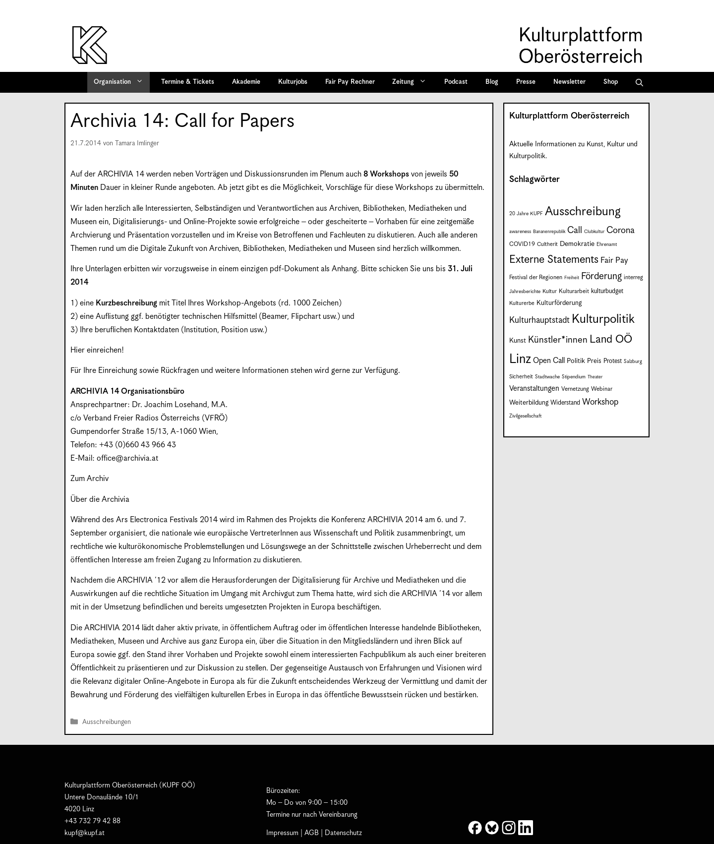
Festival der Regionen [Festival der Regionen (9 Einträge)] (535, 277)
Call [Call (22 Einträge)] (574, 230)
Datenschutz (343, 833)
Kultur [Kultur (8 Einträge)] (549, 292)
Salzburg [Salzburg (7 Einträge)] (633, 361)
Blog (491, 82)
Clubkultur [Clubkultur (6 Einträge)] (594, 232)
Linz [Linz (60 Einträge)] (520, 359)
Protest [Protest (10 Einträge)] (612, 361)
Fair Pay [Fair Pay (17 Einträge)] (614, 260)
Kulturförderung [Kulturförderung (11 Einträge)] (559, 303)
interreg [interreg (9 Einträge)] (633, 277)
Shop (610, 82)
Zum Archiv (89, 478)
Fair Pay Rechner (350, 82)
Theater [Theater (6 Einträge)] (595, 377)
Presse (526, 82)
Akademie (246, 82)
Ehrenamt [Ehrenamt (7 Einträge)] (606, 244)
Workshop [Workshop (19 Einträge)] (600, 402)
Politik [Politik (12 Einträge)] (576, 361)
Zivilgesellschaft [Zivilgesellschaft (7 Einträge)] (525, 416)
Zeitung (412, 82)
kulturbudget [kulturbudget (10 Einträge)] (607, 291)
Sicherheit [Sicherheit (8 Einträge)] (521, 377)
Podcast (456, 82)
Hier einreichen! (97, 350)
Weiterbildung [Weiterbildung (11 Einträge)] (528, 403)
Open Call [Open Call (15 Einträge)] (549, 361)
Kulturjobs (292, 82)
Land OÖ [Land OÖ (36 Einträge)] (611, 339)
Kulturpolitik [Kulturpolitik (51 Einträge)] (603, 319)
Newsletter (569, 82)
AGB (311, 833)
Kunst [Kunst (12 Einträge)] (517, 341)
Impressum (282, 833)
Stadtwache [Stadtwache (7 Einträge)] (547, 377)
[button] (639, 82)
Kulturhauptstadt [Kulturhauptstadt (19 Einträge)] (539, 320)
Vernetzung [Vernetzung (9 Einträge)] (575, 389)
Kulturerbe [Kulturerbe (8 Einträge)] (522, 303)
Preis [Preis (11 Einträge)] (594, 361)
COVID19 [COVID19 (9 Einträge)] (522, 244)
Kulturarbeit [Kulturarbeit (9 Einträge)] (574, 291)
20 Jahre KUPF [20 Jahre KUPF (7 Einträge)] (526, 214)
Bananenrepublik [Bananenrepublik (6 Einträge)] (549, 232)
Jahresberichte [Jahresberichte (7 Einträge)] (524, 292)
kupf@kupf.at (84, 833)
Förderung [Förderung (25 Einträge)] (601, 276)
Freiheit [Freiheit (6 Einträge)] (571, 278)
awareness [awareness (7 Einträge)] (520, 232)
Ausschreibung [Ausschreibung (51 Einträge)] (583, 212)
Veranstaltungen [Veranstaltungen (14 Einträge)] (534, 388)
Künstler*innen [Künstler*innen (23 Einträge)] (558, 340)
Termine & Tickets (187, 82)
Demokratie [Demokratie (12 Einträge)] (577, 244)
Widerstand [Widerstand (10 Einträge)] (565, 403)
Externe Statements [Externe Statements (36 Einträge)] (553, 259)
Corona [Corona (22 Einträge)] (620, 230)
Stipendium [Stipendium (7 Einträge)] (574, 377)
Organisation (122, 82)
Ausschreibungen (106, 722)
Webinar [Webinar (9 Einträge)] (601, 389)
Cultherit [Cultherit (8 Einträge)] (547, 244)
